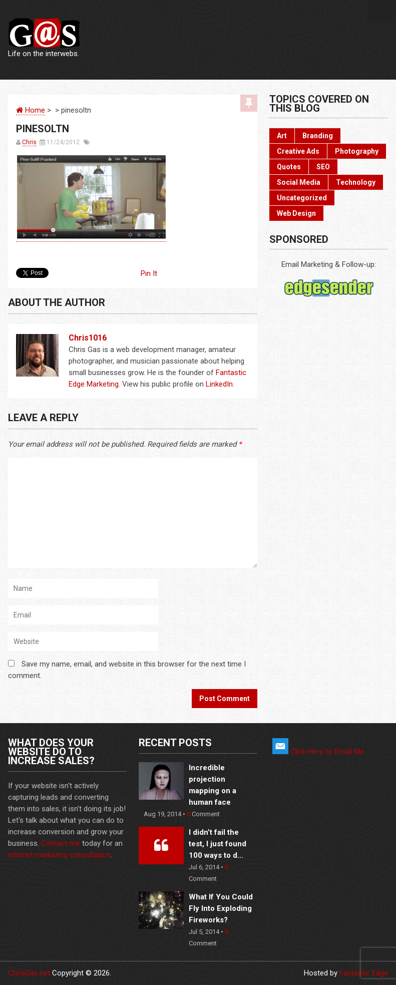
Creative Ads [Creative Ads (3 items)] (298, 151)
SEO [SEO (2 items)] (323, 167)
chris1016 (88, 338)
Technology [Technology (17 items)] (355, 182)
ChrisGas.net (29, 972)
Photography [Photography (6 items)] (356, 151)
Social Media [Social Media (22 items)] (298, 182)
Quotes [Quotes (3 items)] (289, 167)
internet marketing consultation (59, 854)
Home (30, 110)
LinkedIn (219, 384)
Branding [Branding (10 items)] (317, 136)
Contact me (60, 843)
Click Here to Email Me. (318, 751)
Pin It (149, 273)
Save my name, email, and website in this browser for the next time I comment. (127, 670)
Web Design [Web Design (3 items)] (296, 213)
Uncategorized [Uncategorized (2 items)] (302, 198)
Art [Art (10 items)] (282, 136)
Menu (382, 11)
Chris (29, 142)
